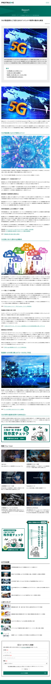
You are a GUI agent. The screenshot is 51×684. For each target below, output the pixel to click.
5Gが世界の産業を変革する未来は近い (15, 77)
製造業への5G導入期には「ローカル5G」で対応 (17, 75)
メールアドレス (6, 657)
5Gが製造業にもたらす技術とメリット (15, 71)
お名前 (4, 652)
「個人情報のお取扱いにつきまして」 (14, 668)
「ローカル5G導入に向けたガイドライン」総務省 (14, 409)
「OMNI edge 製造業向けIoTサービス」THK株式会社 (15, 347)
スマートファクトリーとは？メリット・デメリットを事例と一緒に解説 (20, 229)
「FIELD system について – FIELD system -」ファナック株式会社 (18, 306)
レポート (18, 15)
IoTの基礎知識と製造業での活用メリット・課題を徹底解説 (18, 231)
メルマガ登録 (24, 675)
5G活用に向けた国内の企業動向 (14, 73)
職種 (4, 663)
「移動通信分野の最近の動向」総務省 (12, 234)
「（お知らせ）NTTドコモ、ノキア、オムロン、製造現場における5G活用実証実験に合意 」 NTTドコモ (25, 326)
